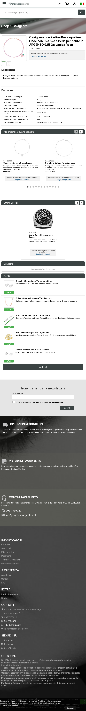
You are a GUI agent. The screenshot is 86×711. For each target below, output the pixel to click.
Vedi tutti (43, 367)
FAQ (3, 582)
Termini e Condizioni (10, 559)
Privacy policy (7, 552)
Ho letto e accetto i (22, 402)
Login (33, 56)
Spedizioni (6, 548)
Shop (5, 26)
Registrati (42, 56)
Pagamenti (6, 556)
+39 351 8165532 (11, 625)
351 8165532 (8, 621)
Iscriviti (67, 408)
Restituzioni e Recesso (11, 563)
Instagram (7, 644)
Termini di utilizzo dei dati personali (48, 402)
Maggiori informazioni (9, 705)
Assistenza (6, 575)
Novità (4, 598)
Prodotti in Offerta (9, 594)
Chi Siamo (6, 544)
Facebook (7, 640)
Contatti (5, 579)
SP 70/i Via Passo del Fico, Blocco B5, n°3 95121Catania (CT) (22, 611)
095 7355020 (13, 510)
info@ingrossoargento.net (21, 515)
